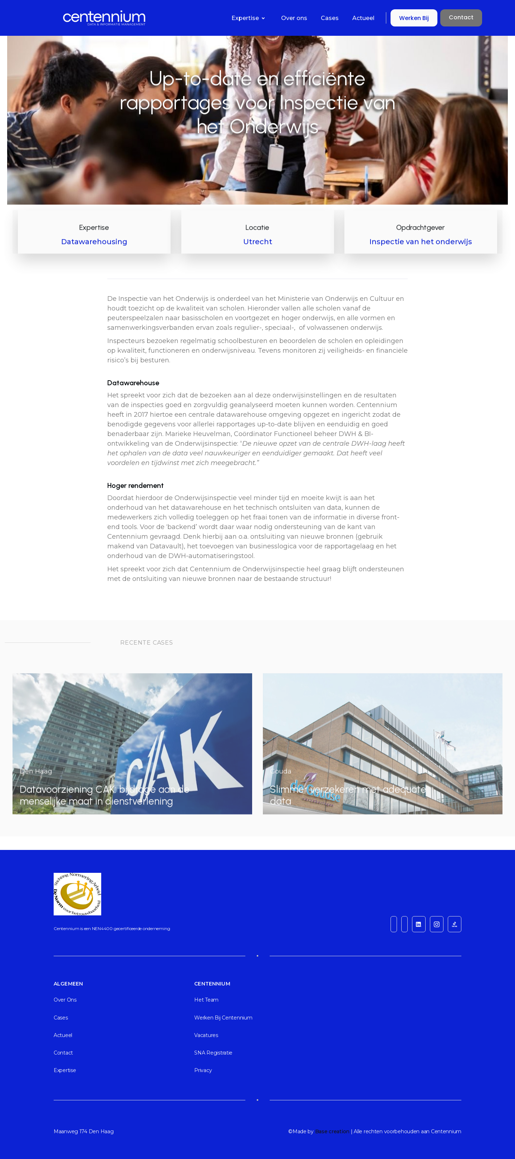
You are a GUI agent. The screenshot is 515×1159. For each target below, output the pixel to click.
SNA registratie (213, 1053)
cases (61, 1017)
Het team (206, 1000)
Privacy (203, 1070)
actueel (63, 1035)
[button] (250, 18)
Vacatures (206, 1035)
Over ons (294, 18)
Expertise (65, 1070)
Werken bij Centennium (223, 1017)
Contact (461, 17)
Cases (330, 18)
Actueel (363, 18)
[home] (68, 18)
